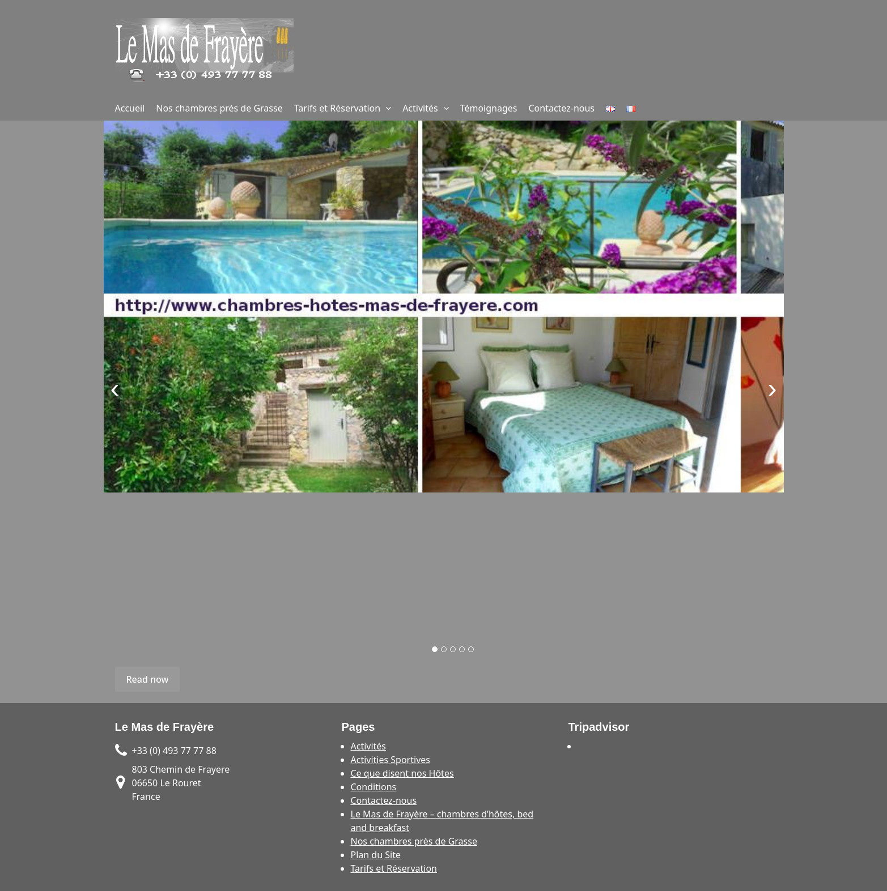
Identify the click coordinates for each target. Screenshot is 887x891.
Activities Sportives (390, 759)
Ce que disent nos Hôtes (402, 773)
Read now (147, 679)
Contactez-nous (562, 108)
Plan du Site (376, 855)
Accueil (130, 108)
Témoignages (488, 108)
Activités (420, 108)
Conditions (374, 787)
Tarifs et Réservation (337, 108)
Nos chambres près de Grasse (219, 108)
